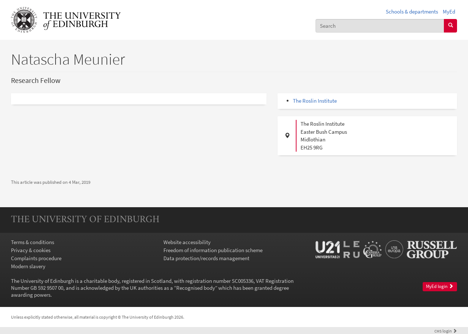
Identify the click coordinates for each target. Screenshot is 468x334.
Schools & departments (412, 11)
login (445, 331)
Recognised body (195, 287)
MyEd (449, 11)
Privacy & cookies (30, 250)
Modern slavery (28, 266)
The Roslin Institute (315, 100)
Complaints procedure (36, 258)
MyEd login (439, 286)
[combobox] (380, 26)
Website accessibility (187, 242)
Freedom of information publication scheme (213, 250)
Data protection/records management (206, 258)
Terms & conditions (32, 242)
